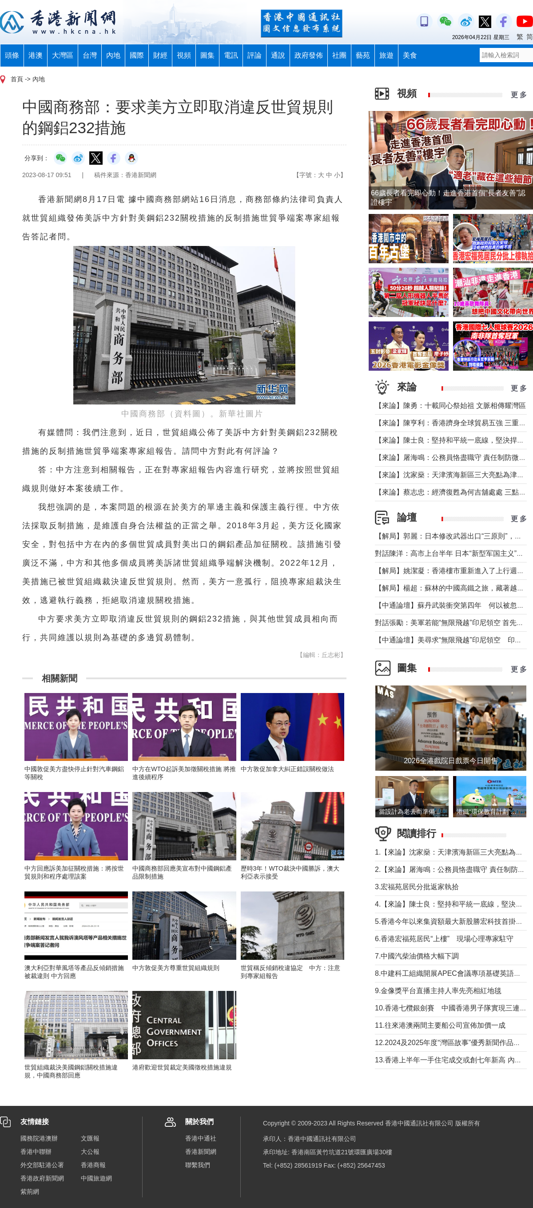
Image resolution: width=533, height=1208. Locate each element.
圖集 (207, 55)
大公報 (90, 1151)
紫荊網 (29, 1191)
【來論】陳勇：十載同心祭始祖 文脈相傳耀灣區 (450, 405)
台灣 (90, 55)
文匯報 (90, 1138)
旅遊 (386, 55)
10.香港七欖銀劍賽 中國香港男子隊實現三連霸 (451, 1008)
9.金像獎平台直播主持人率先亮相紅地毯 (438, 990)
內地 (113, 55)
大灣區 (62, 55)
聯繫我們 (197, 1164)
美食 (410, 55)
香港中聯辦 (36, 1151)
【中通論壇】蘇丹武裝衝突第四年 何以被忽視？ (453, 605)
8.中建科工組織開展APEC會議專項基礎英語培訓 (451, 973)
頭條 (12, 55)
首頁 (17, 79)
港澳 (35, 55)
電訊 (231, 55)
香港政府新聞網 (42, 1178)
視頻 (184, 55)
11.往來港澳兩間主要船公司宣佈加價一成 (440, 1025)
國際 (137, 55)
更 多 (519, 95)
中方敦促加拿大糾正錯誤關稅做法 (287, 768)
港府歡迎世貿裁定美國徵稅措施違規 (182, 1067)
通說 (278, 55)
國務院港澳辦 (39, 1138)
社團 (339, 55)
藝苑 (363, 55)
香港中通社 (200, 1138)
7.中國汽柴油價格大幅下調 (417, 956)
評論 (254, 55)
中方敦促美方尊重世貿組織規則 (175, 967)
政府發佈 (308, 55)
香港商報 (93, 1164)
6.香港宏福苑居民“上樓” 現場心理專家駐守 (444, 939)
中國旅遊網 (96, 1178)
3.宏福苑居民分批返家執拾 (417, 887)
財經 (160, 55)
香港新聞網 (200, 1151)
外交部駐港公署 (42, 1164)
